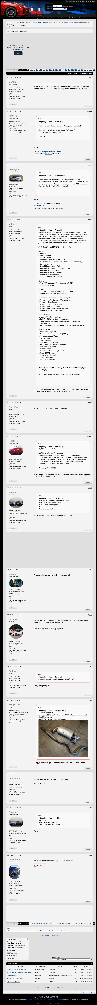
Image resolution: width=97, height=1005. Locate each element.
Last (90, 70)
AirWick (13, 116)
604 (40, 70)
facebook (92, 1)
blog (81, 1)
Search (82, 18)
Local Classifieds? (12, 975)
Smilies (9, 952)
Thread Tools (71, 73)
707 (72, 70)
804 (85, 70)
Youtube (48, 154)
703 (60, 70)
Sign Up (18, 53)
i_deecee (13, 441)
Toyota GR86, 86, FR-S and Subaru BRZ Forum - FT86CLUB (36, 992)
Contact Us (13, 992)
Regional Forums (78, 22)
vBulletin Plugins (43, 1003)
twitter (85, 1)
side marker (54, 931)
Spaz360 (13, 407)
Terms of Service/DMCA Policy (82, 992)
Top (94, 992)
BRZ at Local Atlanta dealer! (15, 979)
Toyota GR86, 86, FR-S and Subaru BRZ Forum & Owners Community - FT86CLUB (32, 22)
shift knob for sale (45, 931)
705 (66, 70)
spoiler (64, 931)
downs (20, 931)
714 (79, 70)
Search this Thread (85, 73)
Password (49, 9)
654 (44, 70)
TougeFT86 (14, 704)
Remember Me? (68, 6)
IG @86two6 (39, 205)
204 (37, 70)
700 (50, 70)
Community (55, 18)
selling (37, 931)
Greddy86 (14, 169)
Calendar (64, 18)
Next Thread (54, 935)
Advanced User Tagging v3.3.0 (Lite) (36, 999)
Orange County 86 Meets (51, 152)
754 (82, 70)
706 (69, 70)
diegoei (12, 574)
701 (54, 70)
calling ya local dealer (13, 982)
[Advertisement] (61, 50)
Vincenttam (14, 859)
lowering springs (28, 931)
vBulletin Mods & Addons (54, 999)
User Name (49, 6)
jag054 (12, 82)
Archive (57, 992)
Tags (8, 928)
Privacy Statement (66, 992)
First (32, 70)
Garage (11, 653)
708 (76, 70)
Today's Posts (73, 18)
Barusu (12, 492)
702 (56, 70)
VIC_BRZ (13, 619)
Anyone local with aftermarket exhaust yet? (20, 972)
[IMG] (8, 954)
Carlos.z (13, 671)
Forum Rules (10, 958)
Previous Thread (45, 935)
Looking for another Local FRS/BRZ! (17, 969)
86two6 (37, 203)
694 (47, 70)
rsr (34, 931)
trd (67, 931)
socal (60, 931)
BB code (9, 950)
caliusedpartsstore (12, 931)
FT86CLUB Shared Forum (64, 22)
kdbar (11, 224)
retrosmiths (14, 778)
